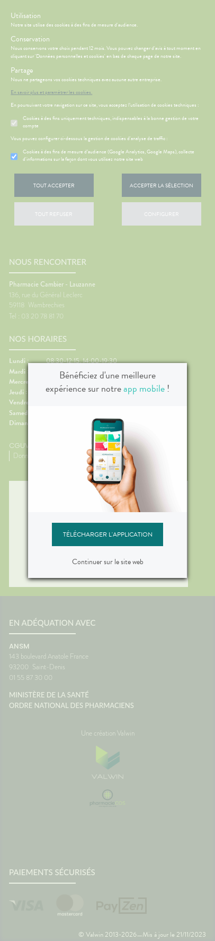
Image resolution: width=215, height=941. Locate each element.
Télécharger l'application (108, 534)
